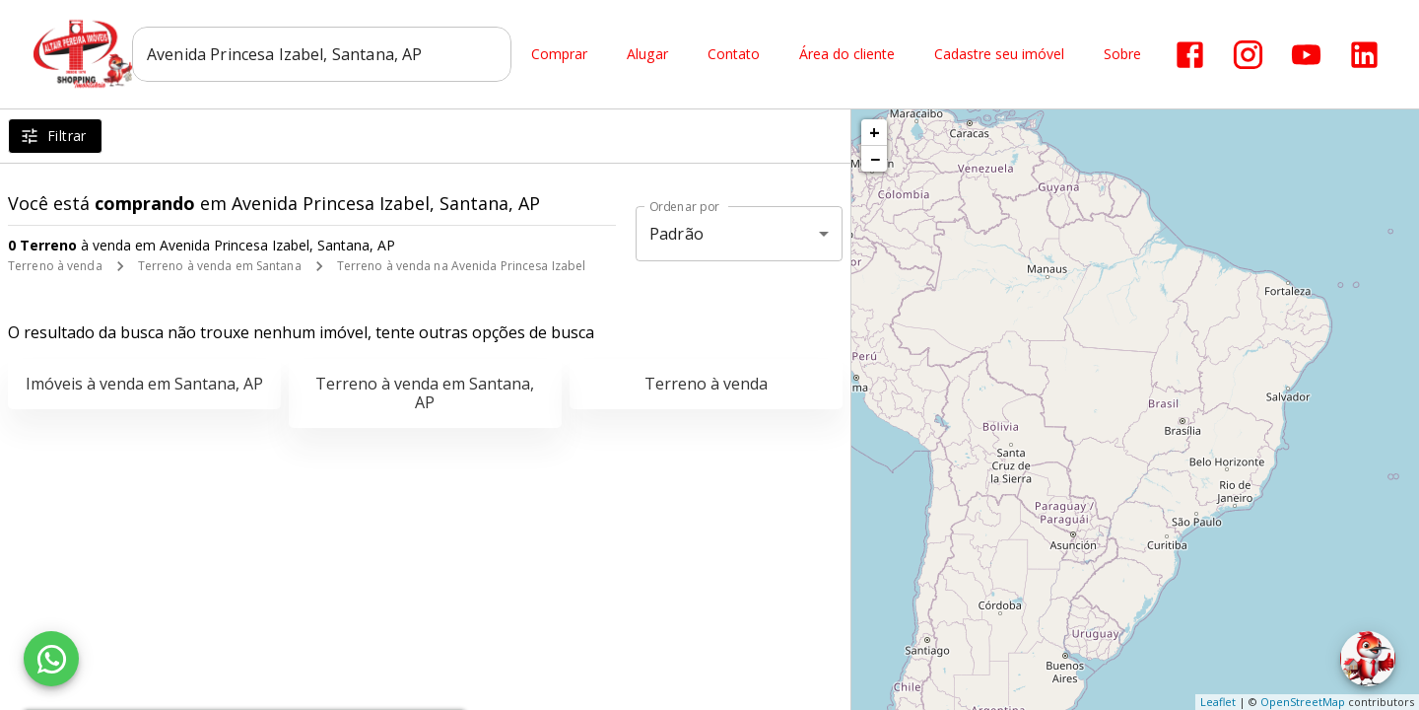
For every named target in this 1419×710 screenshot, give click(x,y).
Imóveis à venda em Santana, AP (144, 383)
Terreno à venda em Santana (220, 265)
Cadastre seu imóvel (999, 54)
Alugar (647, 54)
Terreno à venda (55, 265)
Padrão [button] (676, 234)
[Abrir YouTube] (1306, 54)
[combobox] (321, 54)
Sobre (1122, 54)
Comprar (559, 54)
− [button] (875, 159)
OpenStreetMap (1302, 701)
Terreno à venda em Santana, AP (424, 393)
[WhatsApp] (51, 658)
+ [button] (874, 132)
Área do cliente (847, 54)
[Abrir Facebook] (1190, 54)
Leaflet (1218, 701)
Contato (734, 54)
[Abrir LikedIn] (1364, 54)
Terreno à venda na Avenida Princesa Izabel (461, 265)
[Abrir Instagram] (1248, 54)
